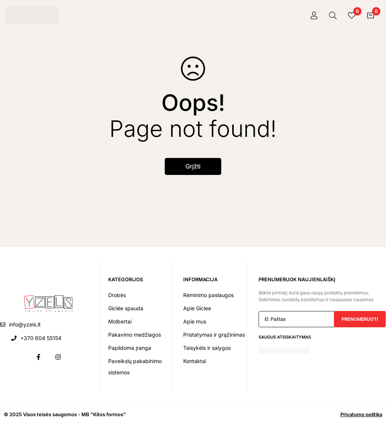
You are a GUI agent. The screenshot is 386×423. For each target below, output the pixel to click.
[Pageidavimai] (351, 15)
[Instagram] (58, 357)
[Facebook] (38, 357)
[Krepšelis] (370, 15)
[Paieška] (332, 15)
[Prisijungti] (314, 15)
